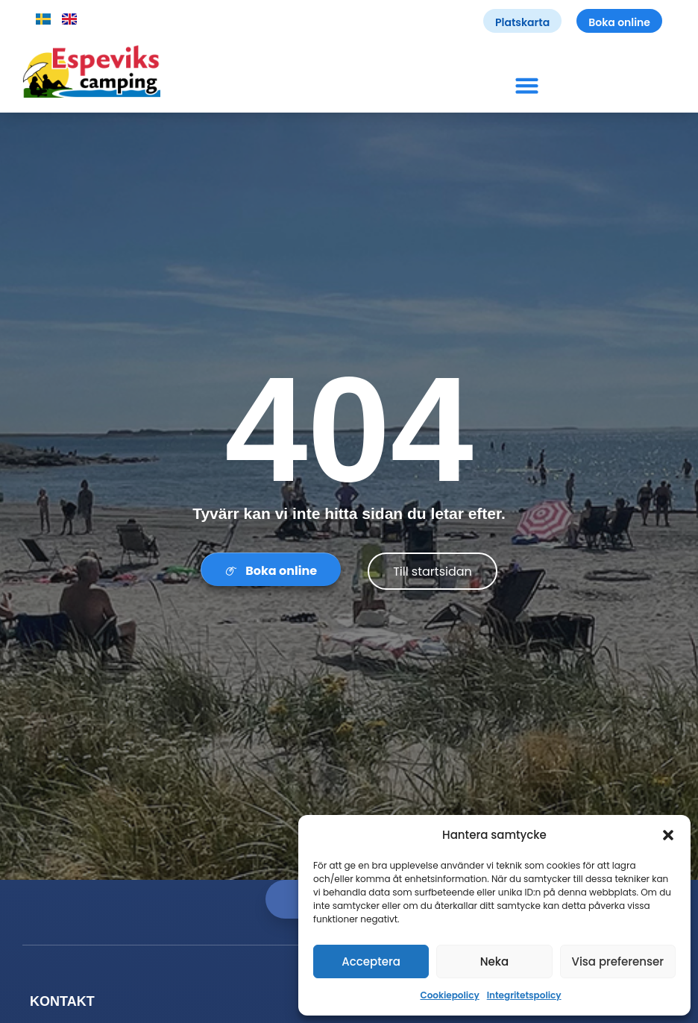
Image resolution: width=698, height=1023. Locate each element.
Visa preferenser (617, 961)
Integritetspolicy (524, 995)
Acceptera (371, 961)
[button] (668, 835)
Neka (494, 961)
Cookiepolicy (449, 995)
